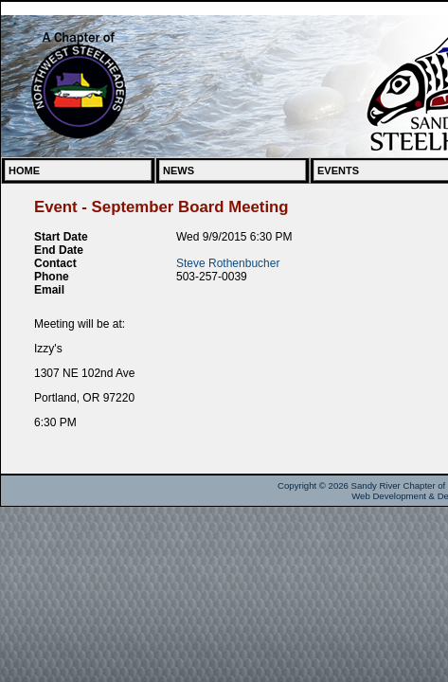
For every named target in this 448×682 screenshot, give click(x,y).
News (178, 170)
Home (24, 170)
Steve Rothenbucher (227, 263)
